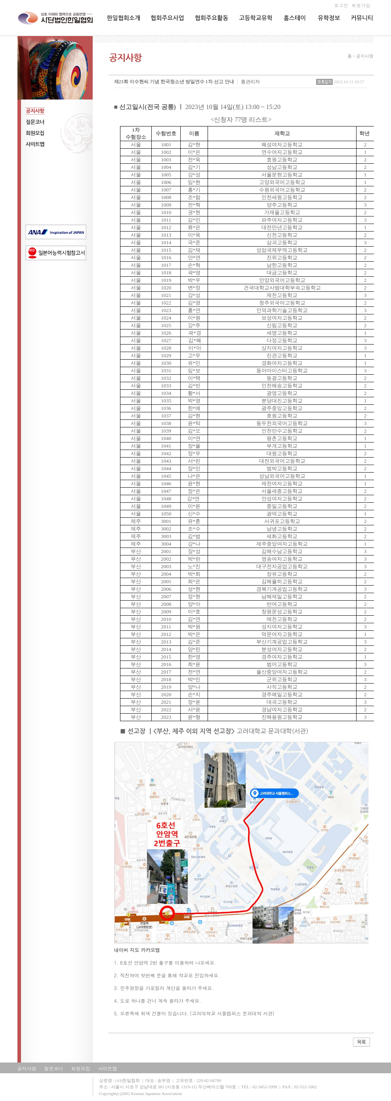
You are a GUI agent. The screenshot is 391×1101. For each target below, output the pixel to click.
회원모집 (80, 1068)
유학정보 (326, 34)
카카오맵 (150, 949)
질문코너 (53, 1068)
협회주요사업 (164, 34)
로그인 (341, 5)
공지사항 (26, 1068)
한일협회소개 (121, 34)
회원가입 (360, 5)
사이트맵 (107, 1068)
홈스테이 (291, 34)
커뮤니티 (359, 34)
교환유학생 (250, 34)
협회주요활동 (208, 34)
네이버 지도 (126, 949)
